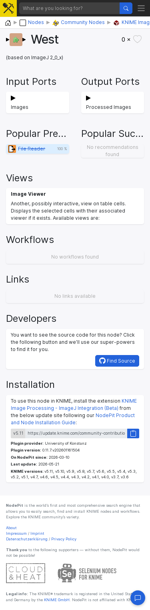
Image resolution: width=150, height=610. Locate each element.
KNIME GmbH (56, 600)
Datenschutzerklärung (27, 539)
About (11, 528)
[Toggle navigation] (141, 8)
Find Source (117, 360)
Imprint (37, 533)
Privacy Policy (63, 539)
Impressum (16, 533)
